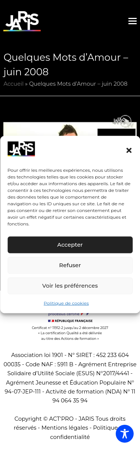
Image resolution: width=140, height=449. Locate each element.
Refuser (70, 265)
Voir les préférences (70, 285)
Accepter (70, 244)
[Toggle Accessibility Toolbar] (124, 433)
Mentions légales (64, 427)
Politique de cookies (66, 303)
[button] (129, 150)
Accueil (13, 83)
